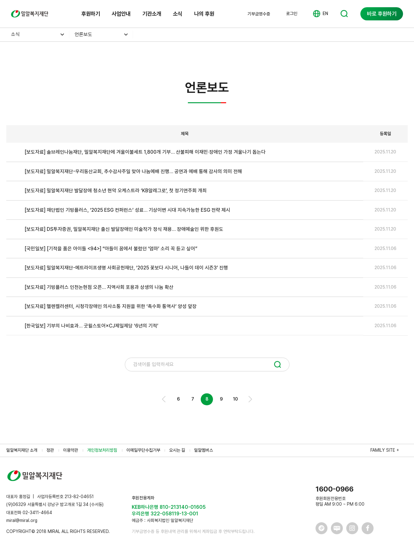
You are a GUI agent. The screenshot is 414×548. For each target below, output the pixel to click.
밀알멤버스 (203, 450)
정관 (50, 450)
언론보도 (83, 34)
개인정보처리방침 (102, 450)
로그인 (291, 13)
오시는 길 (177, 450)
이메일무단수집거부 (143, 450)
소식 (177, 13)
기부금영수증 (258, 13)
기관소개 (151, 13)
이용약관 (70, 450)
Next (250, 399)
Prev (164, 399)
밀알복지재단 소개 (21, 450)
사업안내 (121, 13)
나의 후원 (204, 13)
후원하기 (90, 13)
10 (235, 399)
